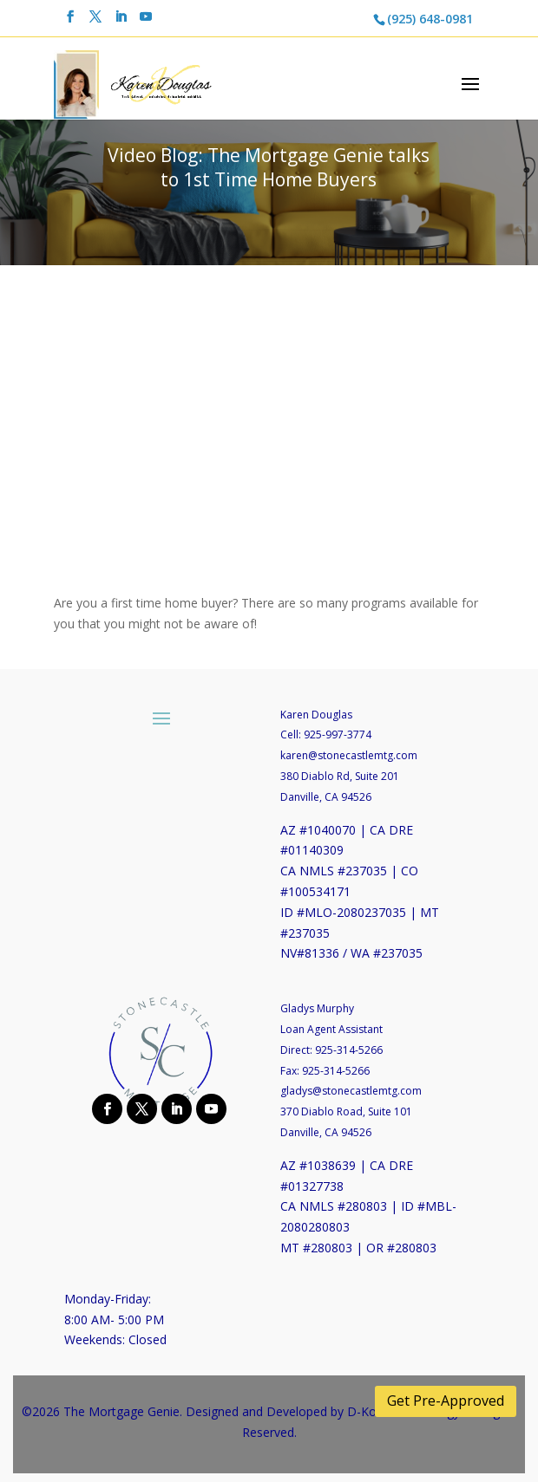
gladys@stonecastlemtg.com (351, 1090)
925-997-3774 (337, 734)
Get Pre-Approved (445, 1400)
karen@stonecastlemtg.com (348, 755)
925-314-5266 (349, 1050)
